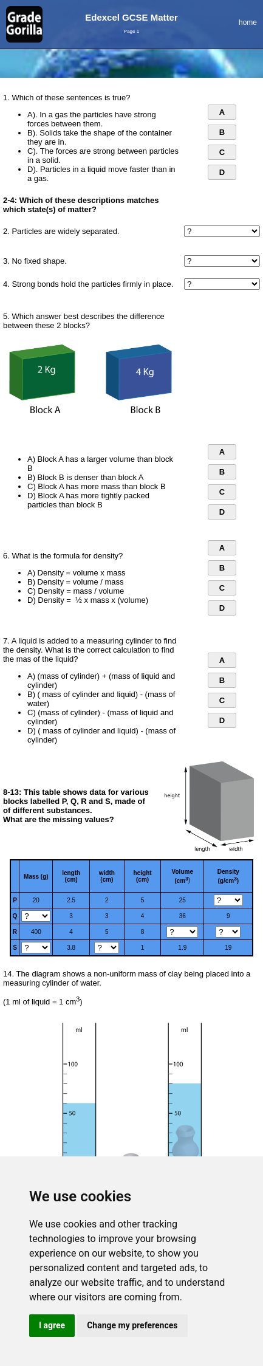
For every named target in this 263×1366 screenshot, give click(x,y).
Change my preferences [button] (132, 1325)
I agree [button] (52, 1325)
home (248, 22)
